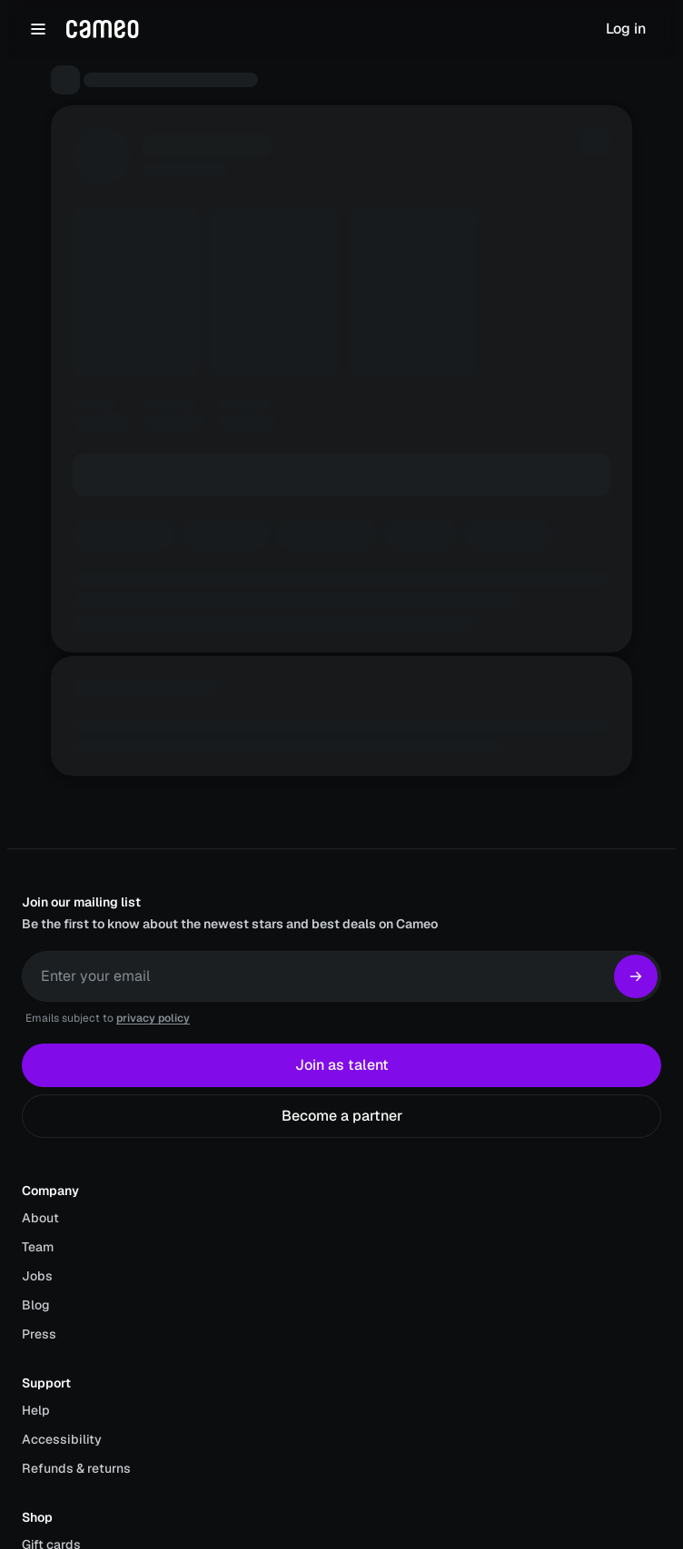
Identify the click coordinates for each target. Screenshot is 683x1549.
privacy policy (153, 1018)
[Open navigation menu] (38, 29)
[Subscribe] (636, 976)
